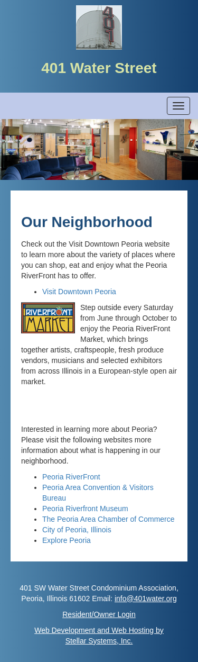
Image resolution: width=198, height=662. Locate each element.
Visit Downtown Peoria (79, 291)
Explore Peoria (66, 540)
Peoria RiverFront (71, 477)
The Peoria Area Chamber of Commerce (108, 519)
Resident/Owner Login (99, 614)
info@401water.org (146, 598)
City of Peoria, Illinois (76, 529)
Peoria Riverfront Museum (85, 508)
